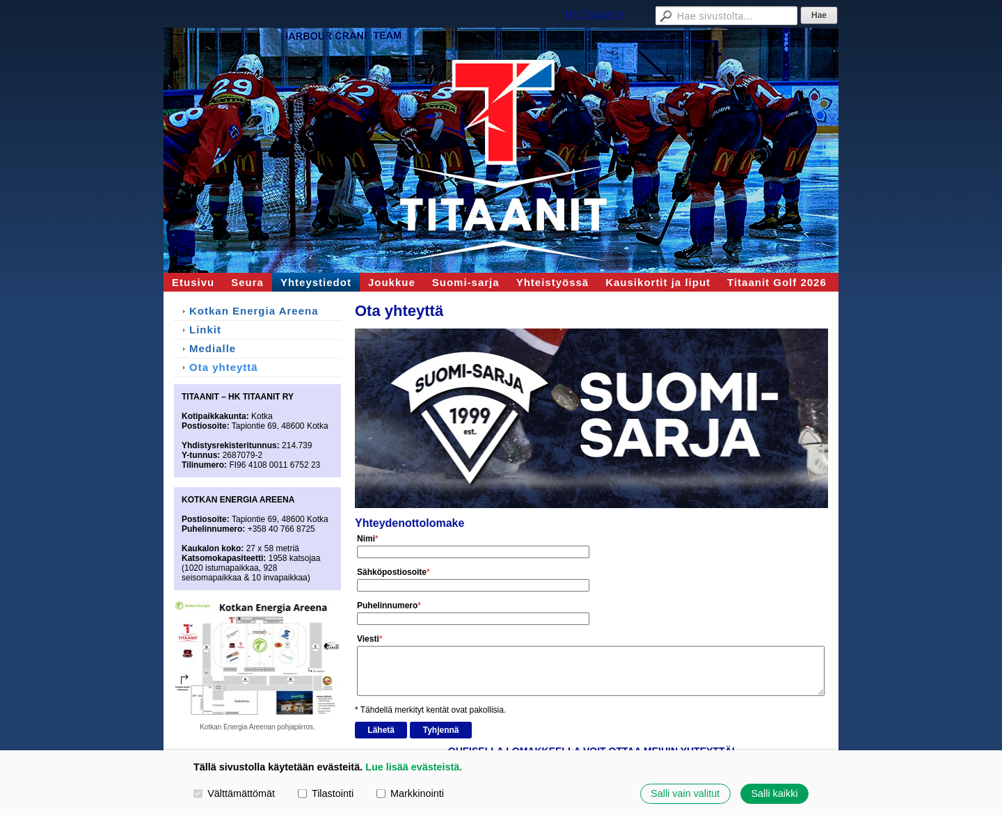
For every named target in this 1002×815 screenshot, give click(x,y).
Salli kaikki (774, 793)
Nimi (366, 539)
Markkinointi (410, 793)
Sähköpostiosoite (392, 572)
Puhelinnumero (387, 605)
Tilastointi (325, 793)
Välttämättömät (234, 793)
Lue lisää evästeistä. (413, 767)
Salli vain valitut (685, 793)
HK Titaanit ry (594, 13)
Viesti (368, 639)
